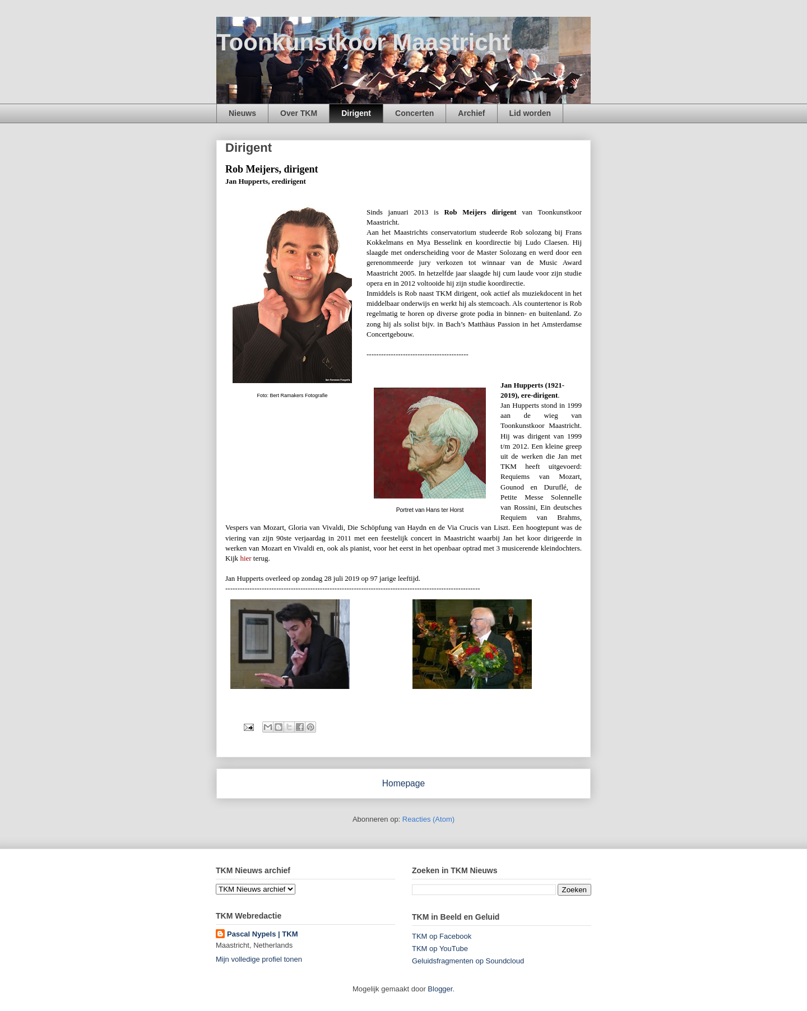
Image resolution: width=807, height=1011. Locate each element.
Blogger (440, 989)
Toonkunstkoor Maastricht (363, 42)
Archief (471, 113)
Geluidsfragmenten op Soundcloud (468, 961)
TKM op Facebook (441, 936)
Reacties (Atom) (428, 819)
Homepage (403, 783)
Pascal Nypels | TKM (262, 934)
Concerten (414, 113)
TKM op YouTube (440, 948)
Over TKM (298, 113)
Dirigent (356, 113)
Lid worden (530, 113)
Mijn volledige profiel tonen (259, 959)
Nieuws (242, 113)
